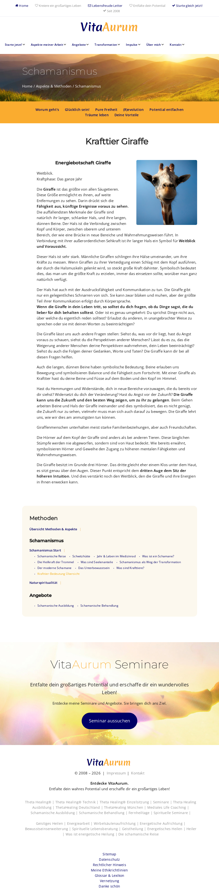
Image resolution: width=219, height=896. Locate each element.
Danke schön (109, 886)
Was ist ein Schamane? (158, 556)
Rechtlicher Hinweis (109, 864)
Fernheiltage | (141, 812)
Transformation (106, 45)
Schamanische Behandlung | (104, 812)
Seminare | (163, 802)
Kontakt (175, 45)
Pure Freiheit (106, 109)
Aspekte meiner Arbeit (47, 45)
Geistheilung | (134, 828)
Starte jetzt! (13, 45)
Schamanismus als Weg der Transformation (150, 562)
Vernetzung (109, 880)
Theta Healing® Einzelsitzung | (126, 802)
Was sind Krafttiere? (130, 568)
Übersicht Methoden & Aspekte (53, 529)
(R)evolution (133, 109)
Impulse (131, 45)
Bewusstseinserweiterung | (48, 828)
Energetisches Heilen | (167, 828)
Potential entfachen (166, 109)
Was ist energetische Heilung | (92, 834)
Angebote (79, 45)
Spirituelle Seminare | (172, 812)
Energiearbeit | (80, 823)
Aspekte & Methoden (54, 86)
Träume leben (96, 115)
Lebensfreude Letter (105, 5)
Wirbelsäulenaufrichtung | (117, 823)
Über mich (153, 45)
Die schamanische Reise (138, 834)
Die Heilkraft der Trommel (55, 562)
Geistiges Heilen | (51, 823)
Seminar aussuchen (109, 721)
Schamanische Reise (51, 556)
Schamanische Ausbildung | (55, 812)
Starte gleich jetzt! (187, 5)
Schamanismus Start (45, 550)
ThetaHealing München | (125, 807)
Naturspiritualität (43, 582)
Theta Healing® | (40, 802)
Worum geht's (47, 109)
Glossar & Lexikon (109, 875)
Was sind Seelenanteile (97, 562)
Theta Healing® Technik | (77, 802)
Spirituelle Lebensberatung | (97, 828)
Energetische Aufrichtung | (162, 823)
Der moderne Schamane (54, 568)
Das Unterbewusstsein (94, 568)
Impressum (116, 773)
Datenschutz (109, 859)
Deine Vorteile (126, 115)
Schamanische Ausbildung (55, 605)
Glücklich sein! (77, 109)
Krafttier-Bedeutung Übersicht (58, 574)
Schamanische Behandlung (99, 605)
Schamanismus (88, 86)
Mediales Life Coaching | (168, 807)
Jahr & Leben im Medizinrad (116, 556)
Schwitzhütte (81, 556)
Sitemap (109, 854)
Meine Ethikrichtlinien (109, 870)
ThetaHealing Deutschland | (80, 807)
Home (21, 5)
